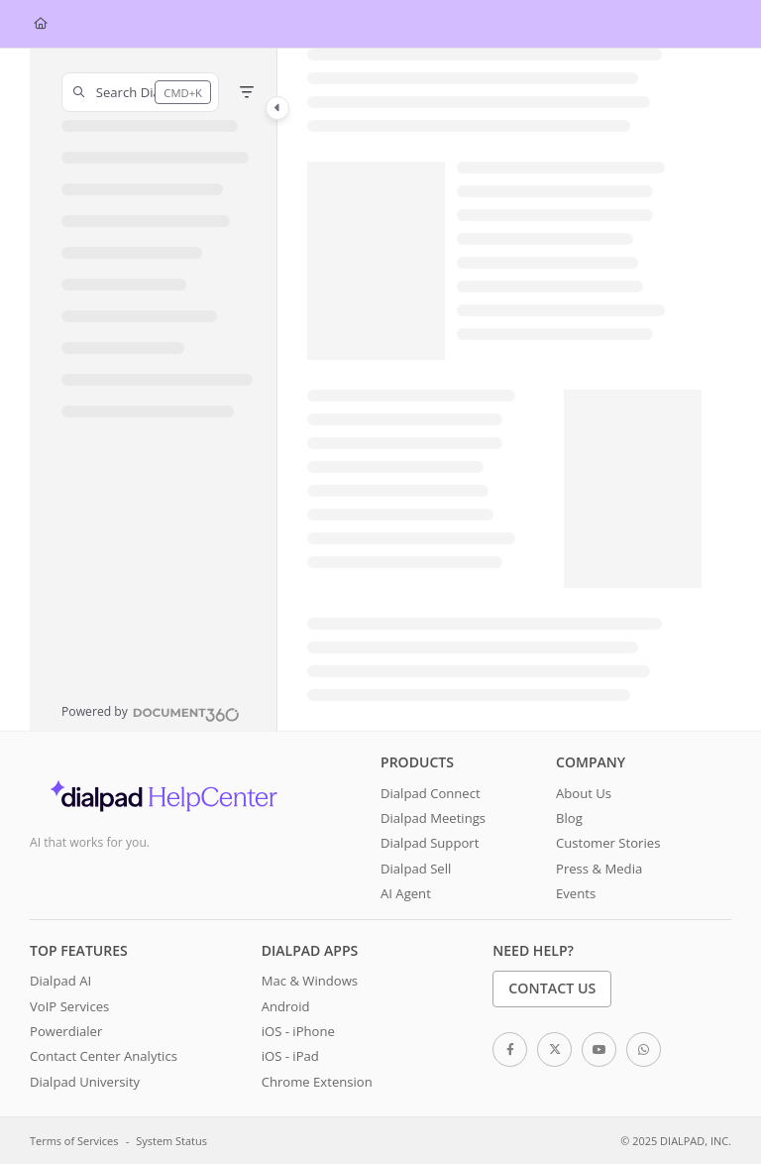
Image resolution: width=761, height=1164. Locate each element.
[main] (504, 390)
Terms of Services (74, 1140)
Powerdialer (66, 1031)
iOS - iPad (290, 1056)
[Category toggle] (277, 108)
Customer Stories (608, 843)
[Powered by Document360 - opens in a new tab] (150, 712)
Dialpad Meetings (433, 818)
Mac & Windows (310, 980)
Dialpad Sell (415, 868)
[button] (140, 92)
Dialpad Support (429, 843)
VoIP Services (69, 1006)
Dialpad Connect (430, 793)
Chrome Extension (317, 1082)
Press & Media (599, 868)
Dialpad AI (60, 980)
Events (576, 893)
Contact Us (552, 988)
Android (286, 1006)
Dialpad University (85, 1082)
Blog (569, 818)
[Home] (41, 24)
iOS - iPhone (298, 1031)
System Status (171, 1140)
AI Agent (405, 893)
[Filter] (247, 92)
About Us (583, 793)
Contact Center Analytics (103, 1056)
